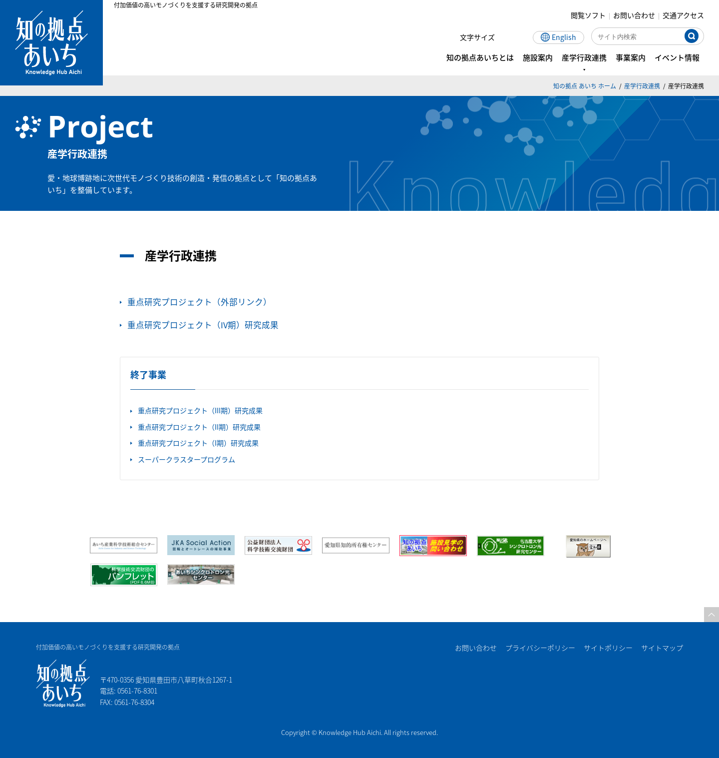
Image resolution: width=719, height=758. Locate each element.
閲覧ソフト (588, 15)
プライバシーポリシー (540, 648)
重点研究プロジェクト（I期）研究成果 (198, 443)
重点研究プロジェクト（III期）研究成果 (200, 410)
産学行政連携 (642, 85)
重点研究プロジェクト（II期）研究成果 (199, 427)
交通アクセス (683, 15)
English (564, 37)
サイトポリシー (608, 648)
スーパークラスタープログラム (186, 459)
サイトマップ (662, 648)
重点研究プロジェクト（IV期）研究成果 (203, 325)
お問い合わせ (634, 15)
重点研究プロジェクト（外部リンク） (199, 302)
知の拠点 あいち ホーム (584, 85)
